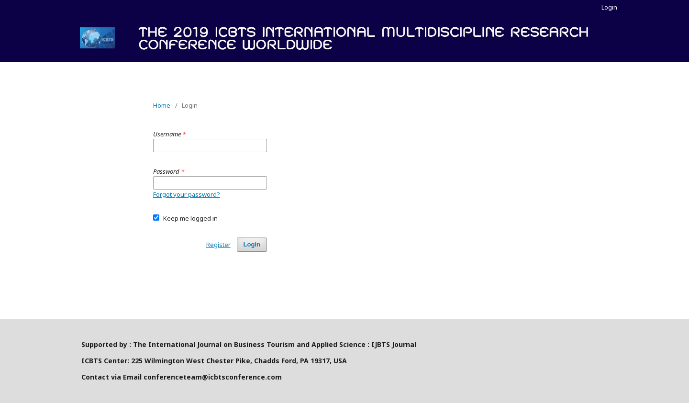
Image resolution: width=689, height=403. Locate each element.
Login (609, 7)
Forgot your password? (186, 194)
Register (218, 244)
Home (161, 105)
